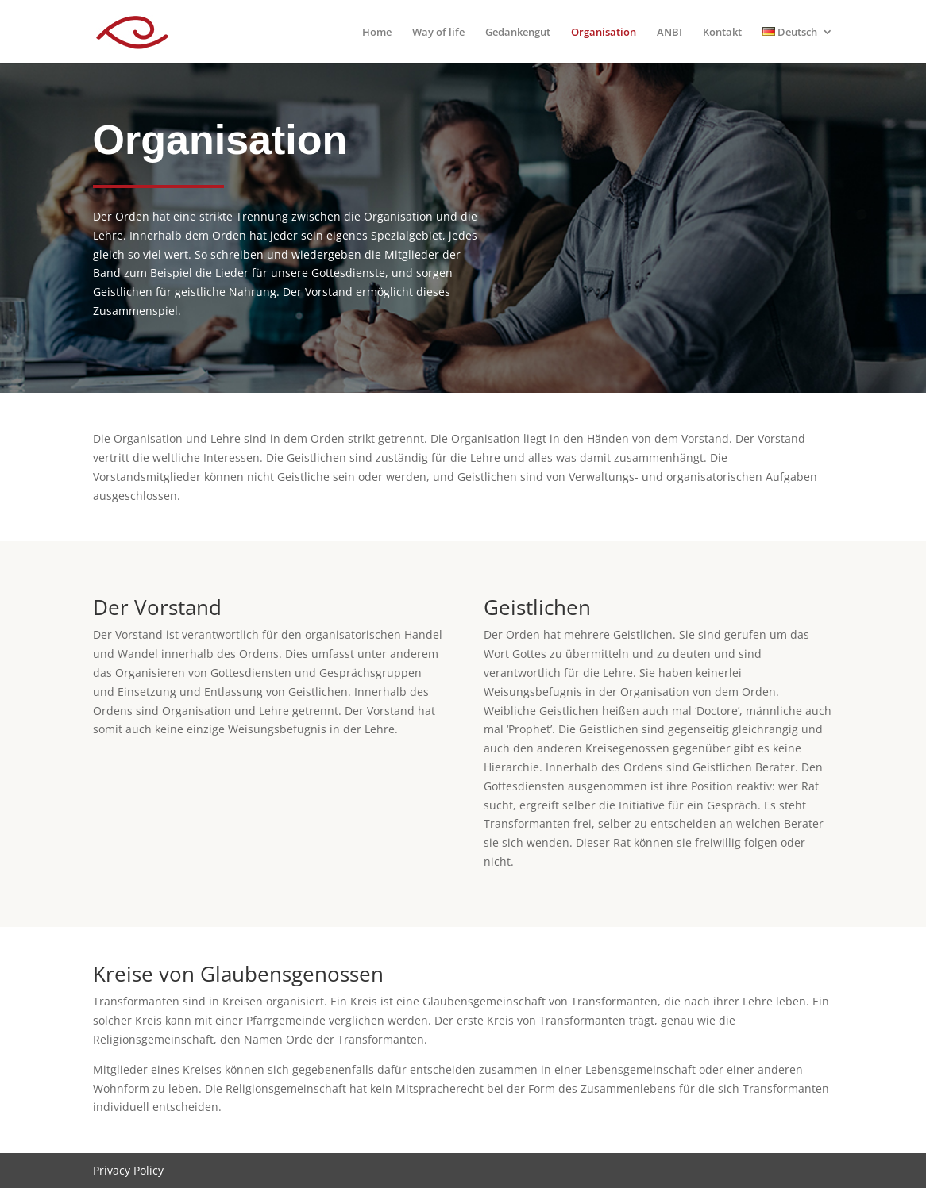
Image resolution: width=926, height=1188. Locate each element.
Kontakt (722, 32)
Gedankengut (517, 32)
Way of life (438, 32)
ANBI (669, 32)
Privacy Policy (128, 1170)
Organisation (603, 32)
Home (377, 32)
